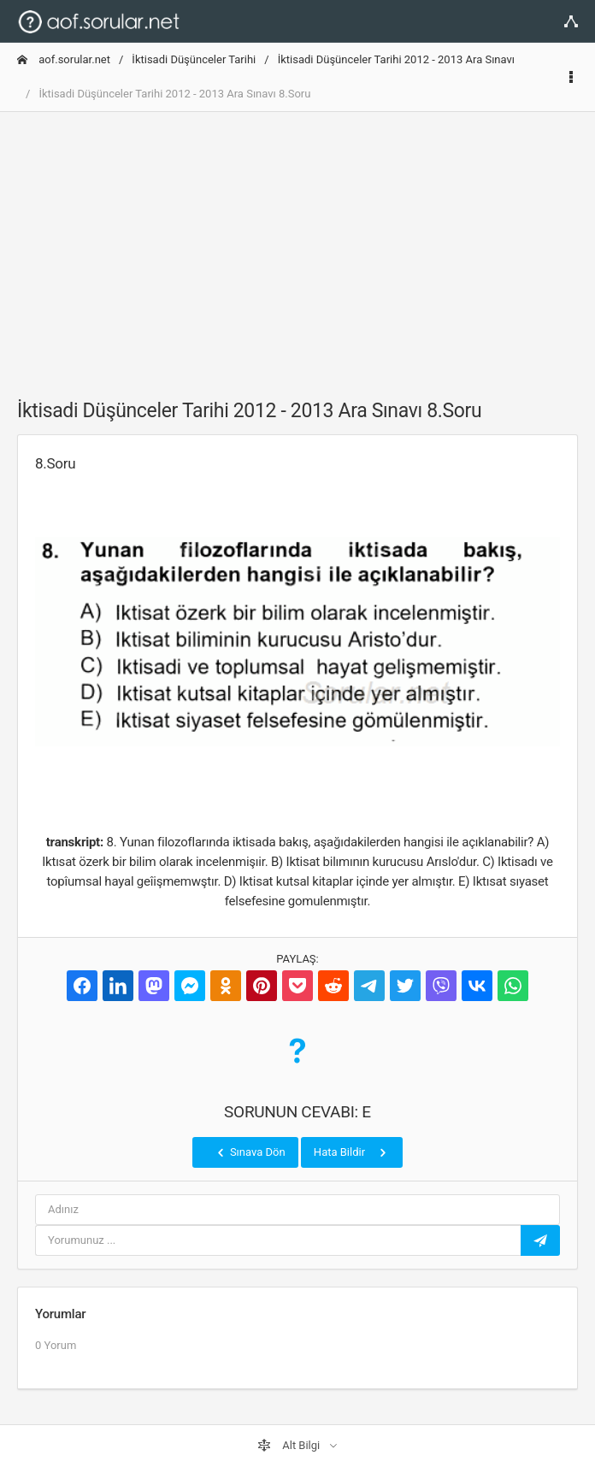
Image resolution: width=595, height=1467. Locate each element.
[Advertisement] (297, 245)
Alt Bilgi (289, 1445)
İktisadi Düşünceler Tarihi (194, 59)
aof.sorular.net (63, 59)
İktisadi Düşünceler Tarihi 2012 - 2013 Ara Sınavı (396, 59)
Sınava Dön (250, 1152)
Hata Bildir (352, 1152)
